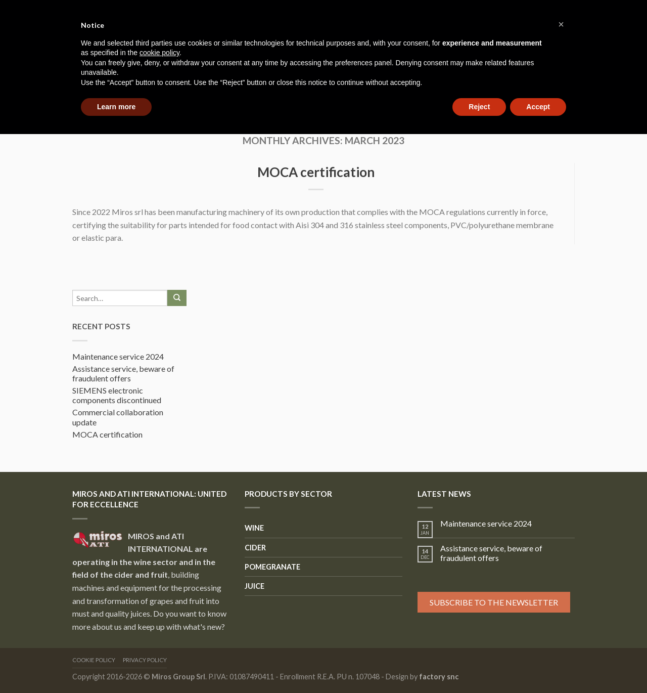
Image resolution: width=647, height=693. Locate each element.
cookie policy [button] (159, 53)
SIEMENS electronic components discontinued (116, 395)
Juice (254, 586)
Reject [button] (479, 107)
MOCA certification (316, 172)
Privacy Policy (145, 660)
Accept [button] (538, 107)
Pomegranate (272, 566)
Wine (254, 528)
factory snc (438, 676)
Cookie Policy (93, 660)
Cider (255, 547)
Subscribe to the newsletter (494, 602)
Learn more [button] (116, 107)
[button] (561, 24)
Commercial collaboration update (117, 416)
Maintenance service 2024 (118, 356)
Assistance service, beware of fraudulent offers (123, 373)
